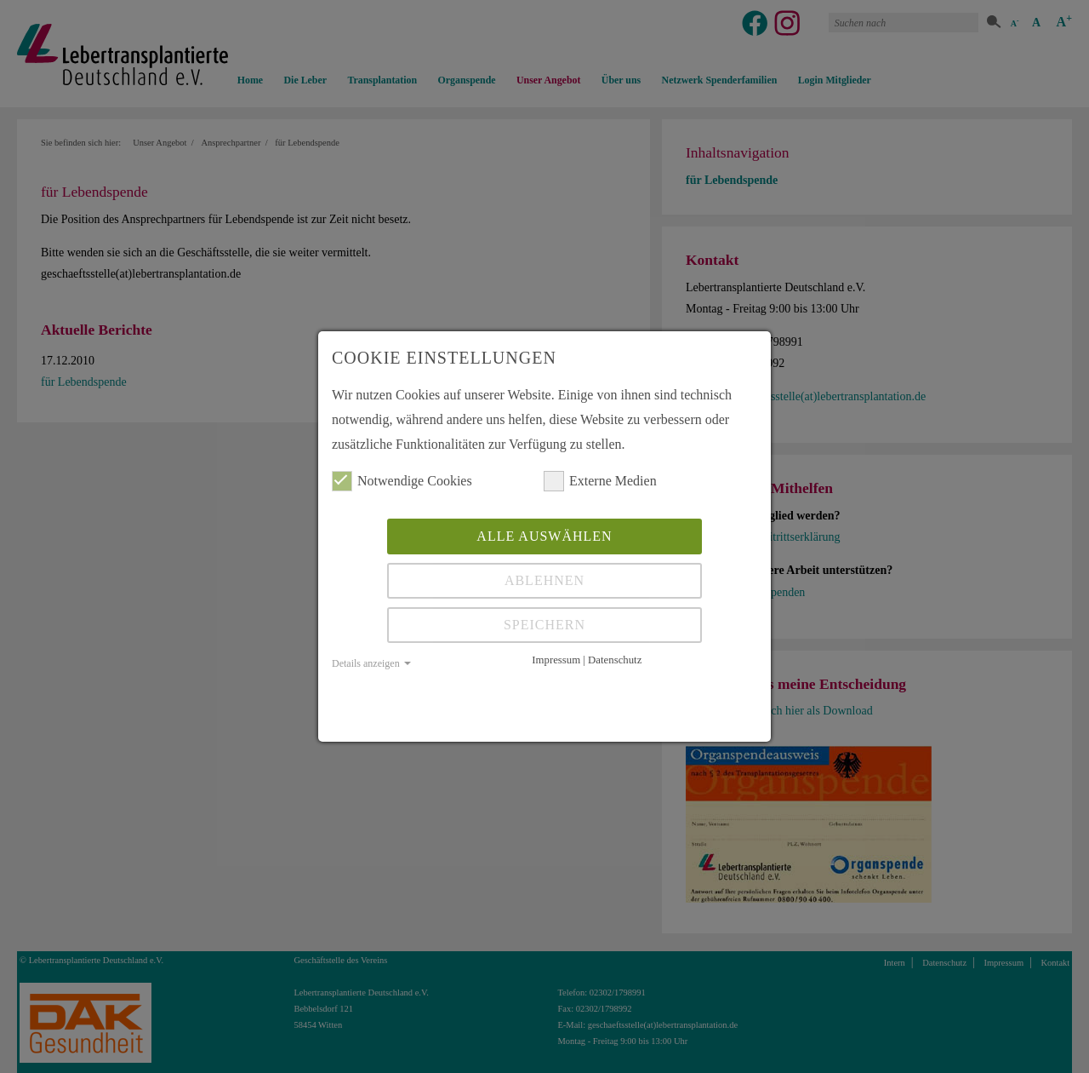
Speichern (544, 624)
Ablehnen (544, 580)
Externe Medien (600, 481)
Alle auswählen (544, 536)
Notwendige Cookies (402, 481)
